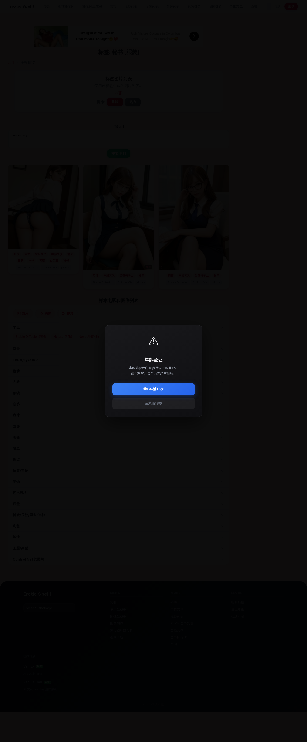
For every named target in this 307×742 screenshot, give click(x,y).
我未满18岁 (153, 404)
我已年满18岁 (153, 389)
